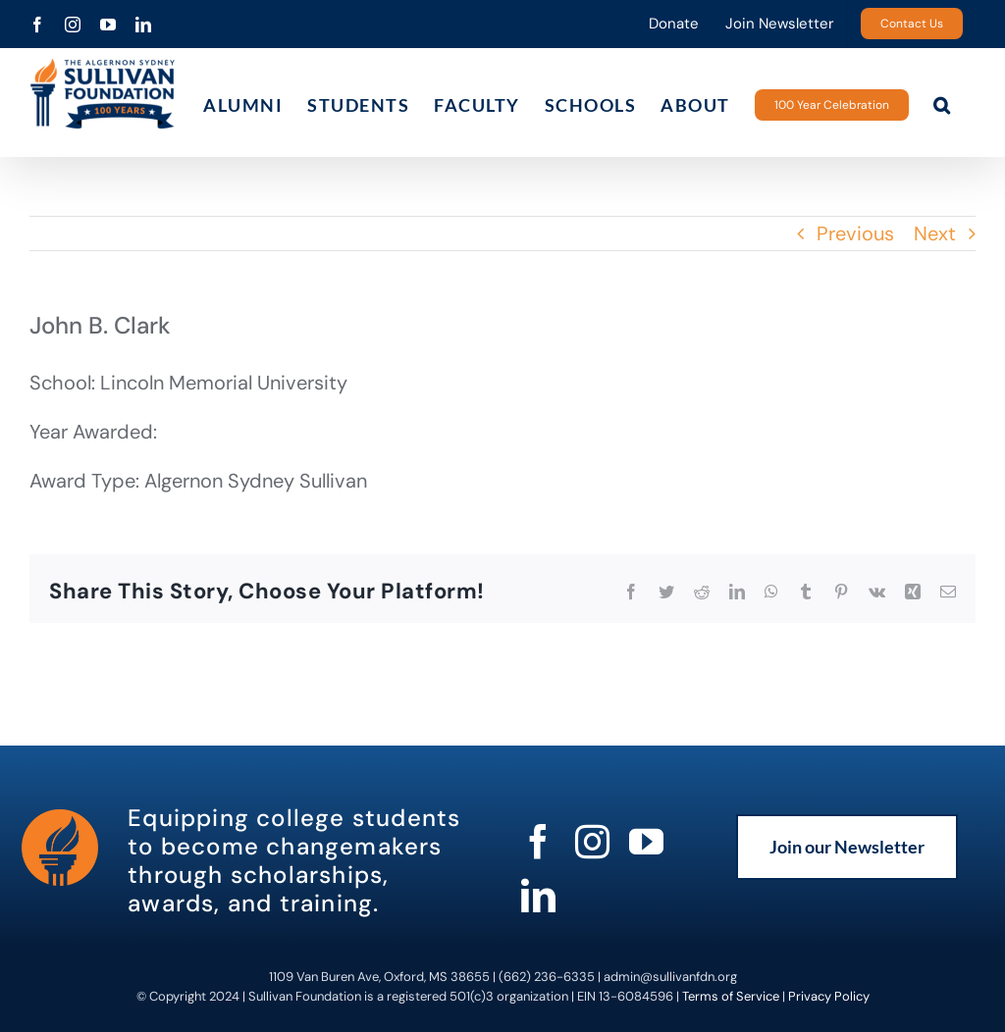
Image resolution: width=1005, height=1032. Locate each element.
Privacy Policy (829, 996)
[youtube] (646, 841)
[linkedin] (538, 895)
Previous (855, 233)
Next (935, 233)
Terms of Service (730, 996)
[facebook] (538, 841)
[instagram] (592, 841)
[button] (942, 104)
